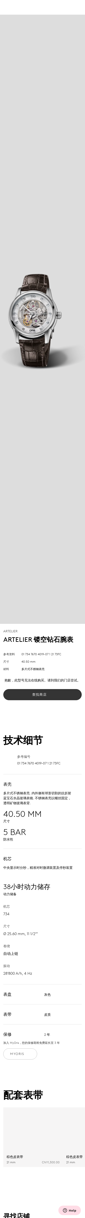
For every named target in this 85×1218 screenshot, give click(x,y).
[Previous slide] (69, 1178)
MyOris (20, 1053)
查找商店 (42, 694)
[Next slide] (77, 1178)
